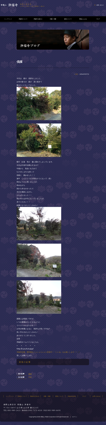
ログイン (74, 417)
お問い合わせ (100, 5)
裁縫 (30, 374)
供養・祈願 (53, 19)
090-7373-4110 (35, 410)
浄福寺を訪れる (38, 19)
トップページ (8, 19)
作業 (76, 74)
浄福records (83, 19)
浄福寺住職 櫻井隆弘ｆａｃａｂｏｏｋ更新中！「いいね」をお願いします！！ (47, 352)
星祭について (68, 19)
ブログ (98, 19)
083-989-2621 (14, 410)
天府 (30, 377)
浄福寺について (23, 19)
